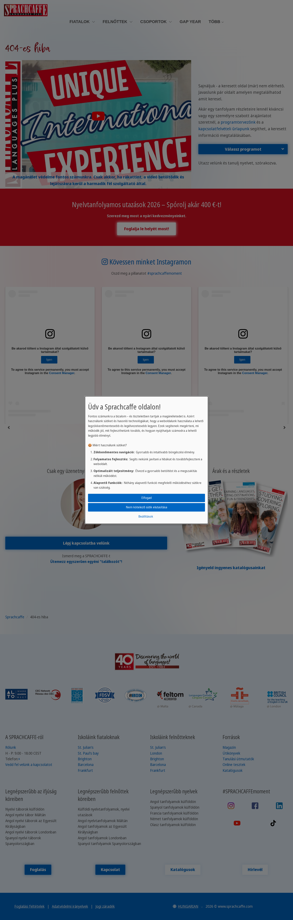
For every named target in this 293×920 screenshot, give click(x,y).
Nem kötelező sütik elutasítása (146, 507)
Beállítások (145, 516)
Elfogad (146, 498)
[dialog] (146, 460)
